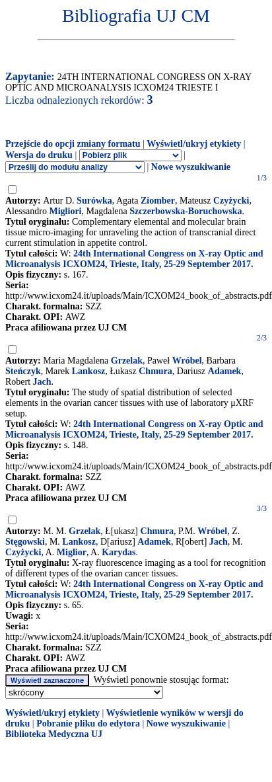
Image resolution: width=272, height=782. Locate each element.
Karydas (118, 552)
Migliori (66, 211)
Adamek (225, 371)
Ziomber (158, 201)
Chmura (155, 371)
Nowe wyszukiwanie (190, 167)
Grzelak (127, 361)
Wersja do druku (39, 155)
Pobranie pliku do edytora (88, 723)
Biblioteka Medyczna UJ (53, 734)
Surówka (94, 201)
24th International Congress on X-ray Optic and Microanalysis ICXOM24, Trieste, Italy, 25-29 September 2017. (134, 259)
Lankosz (89, 371)
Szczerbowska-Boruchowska (185, 211)
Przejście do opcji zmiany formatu (73, 144)
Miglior (71, 552)
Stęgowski (25, 542)
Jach (42, 382)
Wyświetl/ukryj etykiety (194, 144)
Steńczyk (23, 371)
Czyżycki (231, 201)
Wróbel (187, 361)
